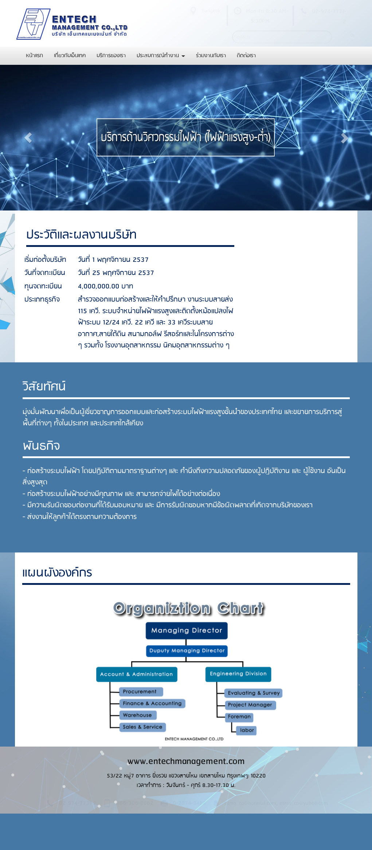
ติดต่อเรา (246, 55)
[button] (28, 137)
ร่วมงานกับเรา (211, 55)
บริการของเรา (111, 55)
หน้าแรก (34, 55)
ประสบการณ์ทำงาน (161, 55)
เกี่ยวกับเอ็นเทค (70, 55)
